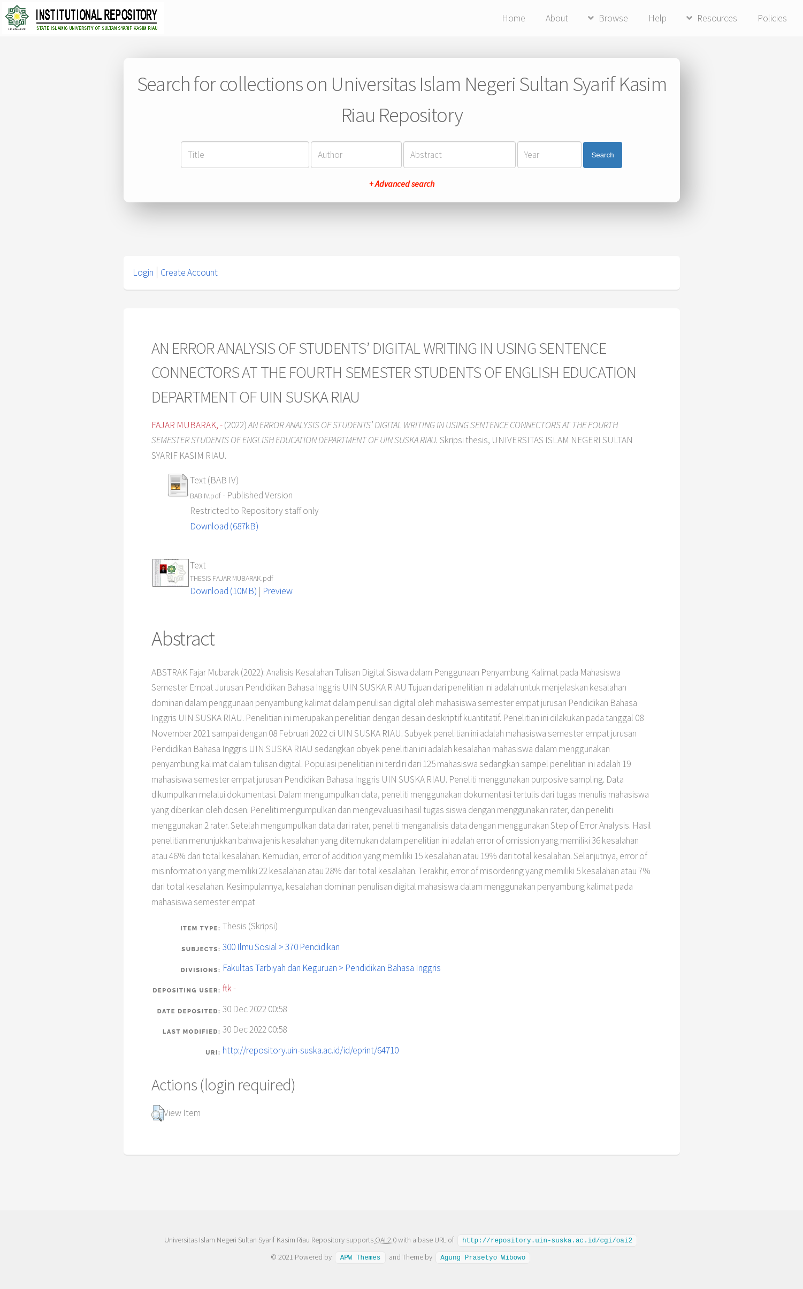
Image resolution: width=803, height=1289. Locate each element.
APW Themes (360, 1256)
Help (657, 18)
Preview (278, 591)
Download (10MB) (223, 591)
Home (513, 18)
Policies (772, 18)
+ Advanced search (401, 183)
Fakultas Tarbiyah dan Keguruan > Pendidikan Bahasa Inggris (332, 968)
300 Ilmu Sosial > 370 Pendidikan (281, 947)
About (557, 18)
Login (143, 272)
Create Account (189, 272)
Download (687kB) (224, 526)
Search (602, 155)
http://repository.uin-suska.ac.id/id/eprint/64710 (311, 1050)
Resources (717, 18)
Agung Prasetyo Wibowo (482, 1256)
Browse (613, 18)
